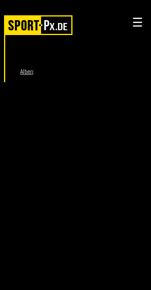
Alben (26, 71)
